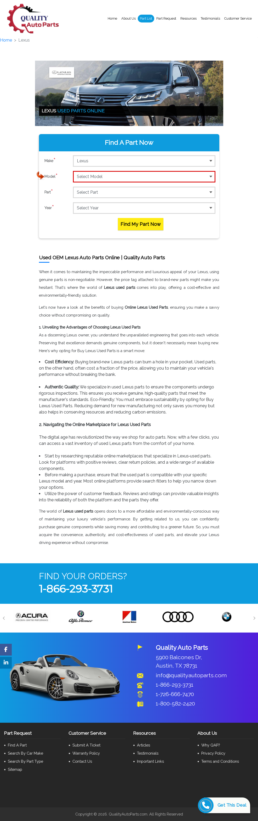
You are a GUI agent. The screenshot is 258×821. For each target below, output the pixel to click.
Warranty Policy (86, 753)
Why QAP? (210, 745)
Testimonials (210, 18)
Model (51, 176)
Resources (188, 18)
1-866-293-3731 (76, 588)
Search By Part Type (25, 761)
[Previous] (4, 618)
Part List (146, 18)
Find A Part (17, 745)
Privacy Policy (213, 753)
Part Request (166, 18)
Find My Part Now (141, 224)
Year (49, 207)
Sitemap (15, 769)
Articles (143, 745)
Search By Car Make (25, 753)
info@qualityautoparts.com (191, 675)
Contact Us (82, 761)
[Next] (254, 618)
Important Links (150, 761)
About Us (128, 18)
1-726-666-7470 (175, 694)
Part (48, 192)
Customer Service (238, 18)
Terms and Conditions (220, 761)
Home (112, 18)
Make (50, 160)
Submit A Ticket (86, 745)
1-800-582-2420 (175, 703)
